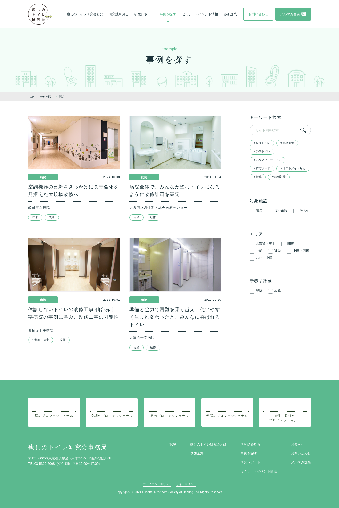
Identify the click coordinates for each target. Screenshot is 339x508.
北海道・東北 (40, 339)
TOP (172, 444)
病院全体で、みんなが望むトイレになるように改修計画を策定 (174, 190)
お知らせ (297, 444)
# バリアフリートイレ (267, 160)
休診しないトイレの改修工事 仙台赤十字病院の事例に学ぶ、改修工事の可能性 (73, 313)
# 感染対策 (287, 143)
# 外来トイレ (262, 151)
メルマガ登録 (301, 462)
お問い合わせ (301, 453)
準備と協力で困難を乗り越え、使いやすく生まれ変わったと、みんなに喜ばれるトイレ (174, 317)
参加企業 (230, 14)
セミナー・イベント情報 (200, 14)
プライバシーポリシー (157, 484)
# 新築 (258, 177)
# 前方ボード (262, 168)
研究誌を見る (119, 14)
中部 (35, 217)
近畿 (136, 217)
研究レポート (144, 14)
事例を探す (168, 14)
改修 (52, 217)
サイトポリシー (186, 484)
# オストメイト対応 (292, 168)
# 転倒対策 (279, 177)
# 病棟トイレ (262, 143)
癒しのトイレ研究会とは (85, 14)
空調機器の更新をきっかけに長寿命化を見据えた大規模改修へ (73, 190)
